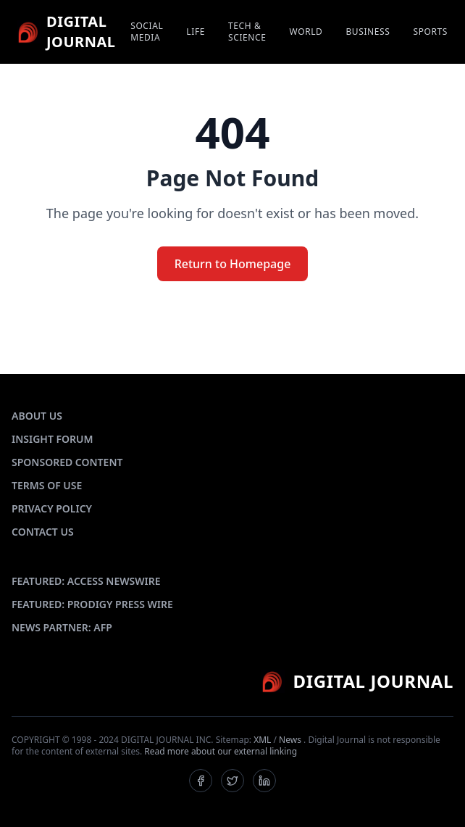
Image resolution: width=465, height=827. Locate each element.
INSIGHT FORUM (52, 439)
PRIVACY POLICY (52, 508)
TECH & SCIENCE (247, 31)
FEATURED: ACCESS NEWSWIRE (86, 581)
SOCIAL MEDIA (146, 31)
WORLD (306, 32)
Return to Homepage (233, 264)
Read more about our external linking (220, 751)
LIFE (195, 32)
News (290, 740)
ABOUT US (37, 416)
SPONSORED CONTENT (67, 462)
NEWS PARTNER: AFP (62, 627)
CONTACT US (43, 532)
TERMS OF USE (47, 485)
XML (262, 740)
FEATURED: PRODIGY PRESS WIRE (92, 604)
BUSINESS (367, 32)
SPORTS (430, 32)
